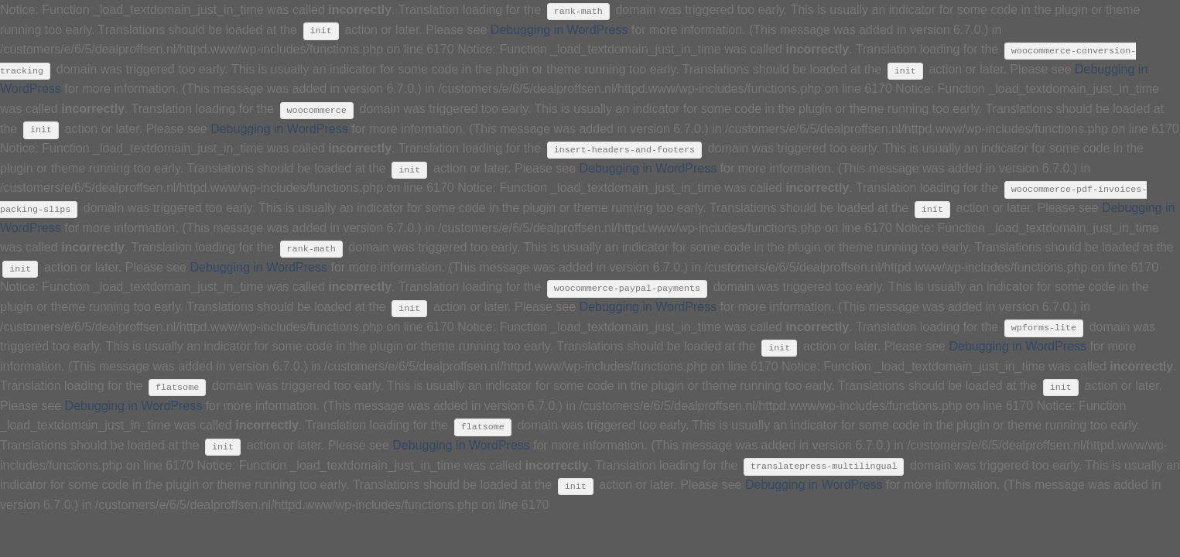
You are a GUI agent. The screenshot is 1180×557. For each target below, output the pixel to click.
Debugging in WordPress (559, 29)
